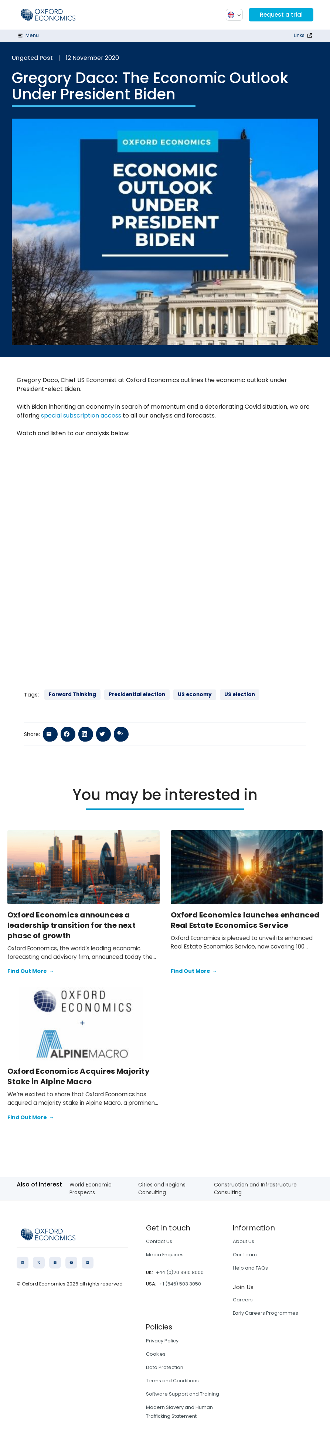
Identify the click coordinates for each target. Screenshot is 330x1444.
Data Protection (164, 1367)
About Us (243, 1241)
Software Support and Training (182, 1394)
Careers (243, 1300)
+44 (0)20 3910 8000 (180, 1272)
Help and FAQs (250, 1268)
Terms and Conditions (172, 1380)
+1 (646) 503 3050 (180, 1284)
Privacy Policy (162, 1341)
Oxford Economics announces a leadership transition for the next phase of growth (71, 925)
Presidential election (137, 694)
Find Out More (30, 971)
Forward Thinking (72, 694)
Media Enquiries (165, 1254)
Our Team (245, 1254)
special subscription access (81, 415)
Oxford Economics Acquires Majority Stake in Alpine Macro (78, 1076)
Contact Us (159, 1241)
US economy (195, 694)
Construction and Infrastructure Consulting (255, 1188)
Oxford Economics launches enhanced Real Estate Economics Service (245, 920)
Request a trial (280, 14)
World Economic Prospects (90, 1188)
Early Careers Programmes (265, 1313)
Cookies (156, 1354)
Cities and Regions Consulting (162, 1188)
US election (239, 694)
